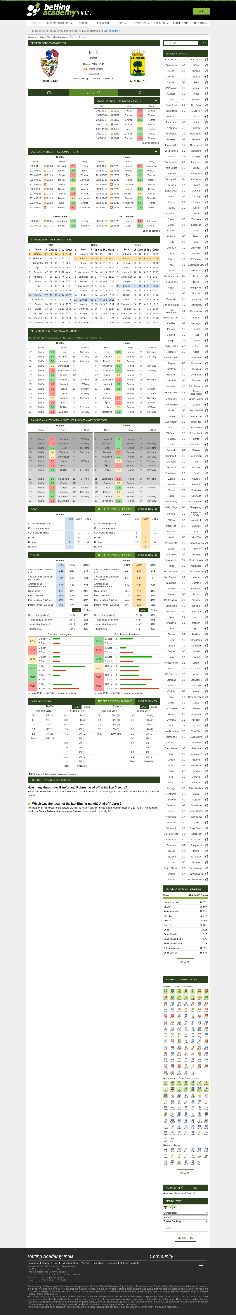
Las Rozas (196, 346)
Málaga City (171, 501)
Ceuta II (196, 479)
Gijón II (196, 657)
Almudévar (84, 198)
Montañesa (196, 416)
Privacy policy (57, 1277)
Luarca (171, 657)
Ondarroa (171, 173)
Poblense (196, 357)
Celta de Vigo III (196, 697)
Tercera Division (93, 69)
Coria (171, 496)
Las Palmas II (196, 571)
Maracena (171, 526)
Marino (196, 577)
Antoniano (196, 496)
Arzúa (196, 674)
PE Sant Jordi (171, 392)
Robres (138, 81)
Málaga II (196, 526)
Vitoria (171, 202)
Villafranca (171, 794)
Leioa (196, 208)
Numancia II (196, 145)
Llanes (171, 270)
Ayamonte (171, 461)
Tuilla (171, 640)
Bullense (196, 862)
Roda (171, 771)
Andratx (171, 386)
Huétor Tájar (196, 537)
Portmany (196, 363)
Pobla (171, 410)
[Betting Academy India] (153, 1266)
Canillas (171, 323)
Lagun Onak (171, 190)
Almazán (171, 139)
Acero (171, 765)
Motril (171, 537)
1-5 (183, 651)
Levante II (171, 742)
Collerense (196, 374)
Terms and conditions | (39, 1277)
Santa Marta (171, 162)
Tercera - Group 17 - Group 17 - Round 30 (93, 78)
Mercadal (171, 380)
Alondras (171, 685)
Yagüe (171, 287)
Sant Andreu (196, 444)
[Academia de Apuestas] (180, 1266)
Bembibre (196, 151)
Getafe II (171, 335)
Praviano (196, 634)
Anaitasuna (196, 179)
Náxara (196, 725)
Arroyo (196, 276)
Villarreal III (196, 754)
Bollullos (196, 484)
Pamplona (171, 122)
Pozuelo (171, 329)
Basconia (171, 185)
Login (201, 11)
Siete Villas (196, 248)
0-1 (139, 166)
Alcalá (196, 352)
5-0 (183, 731)
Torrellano (196, 782)
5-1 (183, 185)
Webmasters (61, 1272)
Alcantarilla (196, 305)
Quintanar (171, 839)
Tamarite (62, 193)
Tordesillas (196, 162)
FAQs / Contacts (72, 1274)
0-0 (73, 198)
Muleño (171, 874)
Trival (196, 335)
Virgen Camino (196, 399)
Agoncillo (196, 720)
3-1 (73, 180)
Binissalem (196, 369)
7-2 (183, 128)
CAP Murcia (171, 88)
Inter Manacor (196, 386)
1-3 (183, 151)
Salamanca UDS (196, 265)
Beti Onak (196, 105)
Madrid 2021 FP (171, 317)
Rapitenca (196, 422)
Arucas (196, 594)
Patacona (196, 748)
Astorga (196, 156)
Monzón (84, 189)
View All (185, 1173)
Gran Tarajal (196, 59)
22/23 (116, 110)
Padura (196, 202)
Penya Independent (196, 392)
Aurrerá (196, 190)
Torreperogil (196, 507)
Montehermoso (171, 276)
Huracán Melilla (196, 543)
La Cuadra (171, 583)
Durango (196, 185)
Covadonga (196, 640)
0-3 (139, 225)
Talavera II (171, 828)
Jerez (171, 811)
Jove (171, 754)
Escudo (196, 253)
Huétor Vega (171, 507)
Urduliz (171, 196)
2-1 (140, 120)
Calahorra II (171, 737)
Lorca (171, 862)
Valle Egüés (171, 168)
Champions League (198, 1291)
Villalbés (171, 691)
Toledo (196, 851)
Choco (171, 293)
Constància (171, 65)
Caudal (196, 651)
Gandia (196, 771)
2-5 (118, 389)
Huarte (196, 122)
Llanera (171, 645)
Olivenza (171, 805)
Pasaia (171, 208)
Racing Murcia (196, 868)
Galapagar (196, 323)
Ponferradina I (171, 600)
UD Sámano (196, 259)
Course (83, 23)
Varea (171, 725)
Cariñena (84, 180)
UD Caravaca (196, 874)
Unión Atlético (171, 868)
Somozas (171, 680)
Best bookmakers (60, 23)
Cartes (171, 225)
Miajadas (196, 799)
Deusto (196, 213)
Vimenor (171, 230)
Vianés (171, 714)
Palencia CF (171, 145)
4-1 (183, 65)
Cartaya (196, 467)
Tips (122, 23)
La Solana (196, 839)
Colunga (171, 788)
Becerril (196, 139)
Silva (171, 697)
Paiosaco (196, 685)
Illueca (61, 184)
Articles (161, 23)
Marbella (171, 531)
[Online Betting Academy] (173, 1266)
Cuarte (38, 304)
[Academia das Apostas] (160, 1266)
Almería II (196, 520)
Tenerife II (196, 583)
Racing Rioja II (196, 287)
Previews (103, 23)
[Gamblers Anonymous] (59, 1312)
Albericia (171, 236)
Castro (171, 219)
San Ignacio (171, 179)
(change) (191, 1193)
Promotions (180, 23)
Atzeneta (196, 759)
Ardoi (196, 94)
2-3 (139, 175)
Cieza (171, 71)
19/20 (116, 124)
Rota (196, 461)
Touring (196, 196)
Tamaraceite (171, 560)
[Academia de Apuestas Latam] (187, 1266)
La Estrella (171, 554)
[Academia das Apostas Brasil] (167, 1266)
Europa (171, 416)
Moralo (196, 794)
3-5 (183, 433)
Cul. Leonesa (171, 151)
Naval (196, 236)
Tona (171, 427)
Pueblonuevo (171, 282)
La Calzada (171, 708)
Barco (171, 668)
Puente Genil (196, 456)
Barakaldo (171, 213)
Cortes (171, 99)
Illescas (171, 851)
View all (185, 962)
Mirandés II (171, 399)
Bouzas (196, 293)
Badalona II (196, 427)
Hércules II (196, 765)
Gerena (171, 484)
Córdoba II (171, 456)
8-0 (183, 543)
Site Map (32, 1269)
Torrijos (196, 822)
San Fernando (171, 577)
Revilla (171, 242)
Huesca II (61, 166)
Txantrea (196, 99)
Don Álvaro (196, 805)
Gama (196, 230)
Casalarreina (196, 737)
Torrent (171, 782)
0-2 (73, 207)
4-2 (140, 133)
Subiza (196, 168)
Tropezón (196, 219)
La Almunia (84, 207)
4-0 (183, 799)
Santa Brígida (196, 560)
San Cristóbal (196, 410)
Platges (171, 363)
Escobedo (196, 225)
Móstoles (171, 352)
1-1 (73, 184)
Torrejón (171, 340)
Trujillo (196, 282)
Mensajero (196, 566)
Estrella (171, 588)
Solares (171, 259)
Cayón (171, 253)
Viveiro (196, 663)
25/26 (116, 221)
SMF (59, 1269)
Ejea (84, 170)
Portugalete (196, 173)
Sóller (196, 65)
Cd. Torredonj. (196, 501)
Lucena (171, 479)
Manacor (171, 374)
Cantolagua (171, 111)
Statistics (142, 23)
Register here (68, 1266)
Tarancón (171, 845)
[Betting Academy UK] (194, 1266)
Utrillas (37, 290)
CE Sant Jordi (171, 357)
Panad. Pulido (171, 571)
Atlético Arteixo (171, 663)
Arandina (196, 600)
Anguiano (196, 714)
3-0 (52, 375)
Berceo (196, 708)
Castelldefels (171, 422)
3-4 (183, 874)
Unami (171, 156)
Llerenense (196, 299)
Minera (196, 88)
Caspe (61, 175)
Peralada (171, 439)
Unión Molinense (171, 305)
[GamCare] (49, 1312)
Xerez (171, 490)
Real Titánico (171, 404)
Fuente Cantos (196, 811)
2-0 (140, 115)
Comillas (171, 82)
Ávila (171, 265)
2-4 (183, 276)
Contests (200, 23)
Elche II (171, 759)
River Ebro (196, 731)
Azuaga (196, 554)
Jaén (196, 531)
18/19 (116, 133)
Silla (171, 777)
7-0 (183, 305)
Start (36, 23)
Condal (171, 651)
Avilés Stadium (196, 788)
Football (104, 1286)
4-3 (183, 346)
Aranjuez (196, 317)
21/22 (116, 115)
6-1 (183, 253)
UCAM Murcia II (196, 879)
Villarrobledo (196, 817)
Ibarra (171, 594)
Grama (171, 444)
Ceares (171, 634)
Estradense (196, 680)
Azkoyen (171, 94)
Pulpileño (171, 856)
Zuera (128, 225)
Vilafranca (171, 433)
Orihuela (196, 777)
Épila (61, 203)
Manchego (171, 133)
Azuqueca (196, 834)
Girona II (171, 450)
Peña (196, 82)
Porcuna (171, 514)
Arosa (196, 691)
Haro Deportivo (171, 731)
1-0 (140, 110)
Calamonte (171, 799)
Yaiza (171, 566)
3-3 (139, 184)
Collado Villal (171, 346)
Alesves (171, 76)
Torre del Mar (171, 543)
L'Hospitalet (196, 433)
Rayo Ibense (171, 748)
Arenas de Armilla (196, 513)
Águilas (171, 879)
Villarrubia (171, 822)
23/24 (50, 221)
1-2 (140, 129)
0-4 (183, 179)
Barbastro (38, 263)
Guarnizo (171, 248)
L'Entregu (196, 645)
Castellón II (196, 742)
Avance (196, 111)
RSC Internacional (171, 311)
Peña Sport (171, 105)
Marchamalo (196, 133)
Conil (196, 473)
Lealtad (196, 404)
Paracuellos (196, 311)
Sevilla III (171, 467)
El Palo (171, 520)
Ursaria (196, 340)
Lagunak (196, 76)
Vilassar (196, 450)
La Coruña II (196, 668)
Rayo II (196, 329)
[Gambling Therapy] (54, 1312)
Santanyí (196, 380)
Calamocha (151, 166)
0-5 (183, 496)
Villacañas (171, 817)
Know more (115, 31)
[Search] (204, 43)
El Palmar (196, 856)
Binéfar (49, 81)
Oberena (196, 116)
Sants (196, 439)
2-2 (183, 105)
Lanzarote (196, 588)
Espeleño (196, 490)
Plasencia (171, 299)
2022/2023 (93, 73)
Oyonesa (171, 720)
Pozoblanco (171, 473)
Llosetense (171, 369)
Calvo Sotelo (196, 828)
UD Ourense (171, 674)
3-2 (183, 59)
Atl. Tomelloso (171, 834)
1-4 (52, 402)
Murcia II (196, 71)
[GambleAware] (37, 1312)
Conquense (196, 845)
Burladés (171, 116)
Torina (196, 242)
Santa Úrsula (171, 59)
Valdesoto (196, 270)
